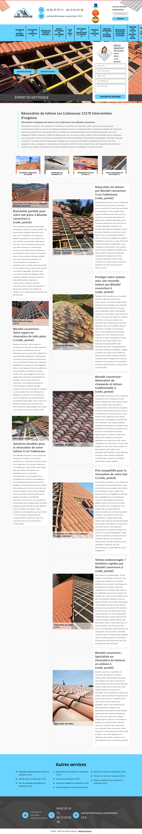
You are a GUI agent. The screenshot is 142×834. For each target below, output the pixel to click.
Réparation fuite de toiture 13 (46, 33)
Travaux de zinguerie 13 (95, 33)
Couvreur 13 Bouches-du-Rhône (20, 33)
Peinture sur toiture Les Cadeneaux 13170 (109, 772)
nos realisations (24, 71)
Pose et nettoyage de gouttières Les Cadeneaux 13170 (32, 784)
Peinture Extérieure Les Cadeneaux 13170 (72, 787)
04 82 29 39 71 (54, 9)
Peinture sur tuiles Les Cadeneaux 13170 (109, 776)
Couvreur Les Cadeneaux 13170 (68, 779)
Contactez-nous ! (47, 71)
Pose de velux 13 (70, 33)
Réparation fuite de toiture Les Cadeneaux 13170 (72, 773)
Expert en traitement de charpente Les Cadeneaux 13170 (108, 781)
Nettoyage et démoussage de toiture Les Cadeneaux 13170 (34, 773)
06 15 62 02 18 (74, 9)
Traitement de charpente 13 (32, 33)
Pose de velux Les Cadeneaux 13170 (32, 779)
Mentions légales (84, 831)
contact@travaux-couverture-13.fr (64, 16)
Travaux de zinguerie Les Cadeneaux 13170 (72, 783)
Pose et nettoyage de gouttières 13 (59, 33)
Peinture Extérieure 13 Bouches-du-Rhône (107, 33)
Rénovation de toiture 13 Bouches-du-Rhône (120, 33)
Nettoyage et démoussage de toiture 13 (81, 33)
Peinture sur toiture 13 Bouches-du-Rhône (133, 32)
